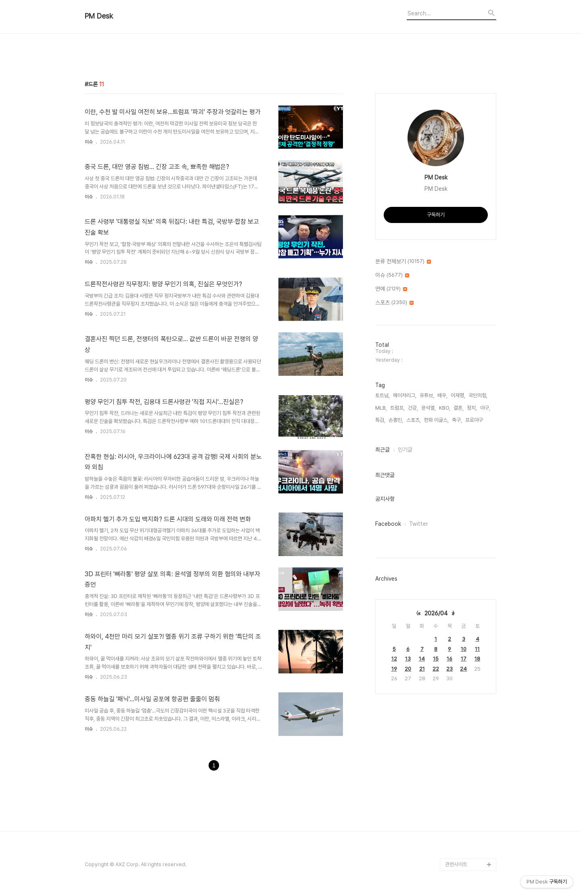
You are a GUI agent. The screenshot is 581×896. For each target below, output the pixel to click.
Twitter (418, 524)
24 (463, 669)
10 (463, 649)
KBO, (444, 408)
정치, (472, 408)
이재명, (458, 395)
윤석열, (428, 408)
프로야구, (474, 420)
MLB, (381, 408)
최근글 (382, 449)
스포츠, (413, 420)
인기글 (405, 449)
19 (394, 669)
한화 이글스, (436, 420)
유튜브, (427, 395)
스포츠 (394, 303)
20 (408, 669)
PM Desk (99, 16)
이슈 (89, 142)
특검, (380, 420)
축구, (457, 420)
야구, (485, 408)
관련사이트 (456, 864)
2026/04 (436, 613)
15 (436, 659)
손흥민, (396, 420)
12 (394, 659)
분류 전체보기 (403, 262)
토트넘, (382, 395)
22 (436, 669)
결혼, (459, 408)
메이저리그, (404, 395)
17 (463, 659)
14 (422, 659)
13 (408, 659)
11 (477, 649)
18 (477, 659)
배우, (442, 395)
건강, (413, 408)
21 (422, 669)
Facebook (388, 524)
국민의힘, (477, 395)
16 (449, 659)
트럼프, (397, 408)
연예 (391, 289)
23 (449, 669)
